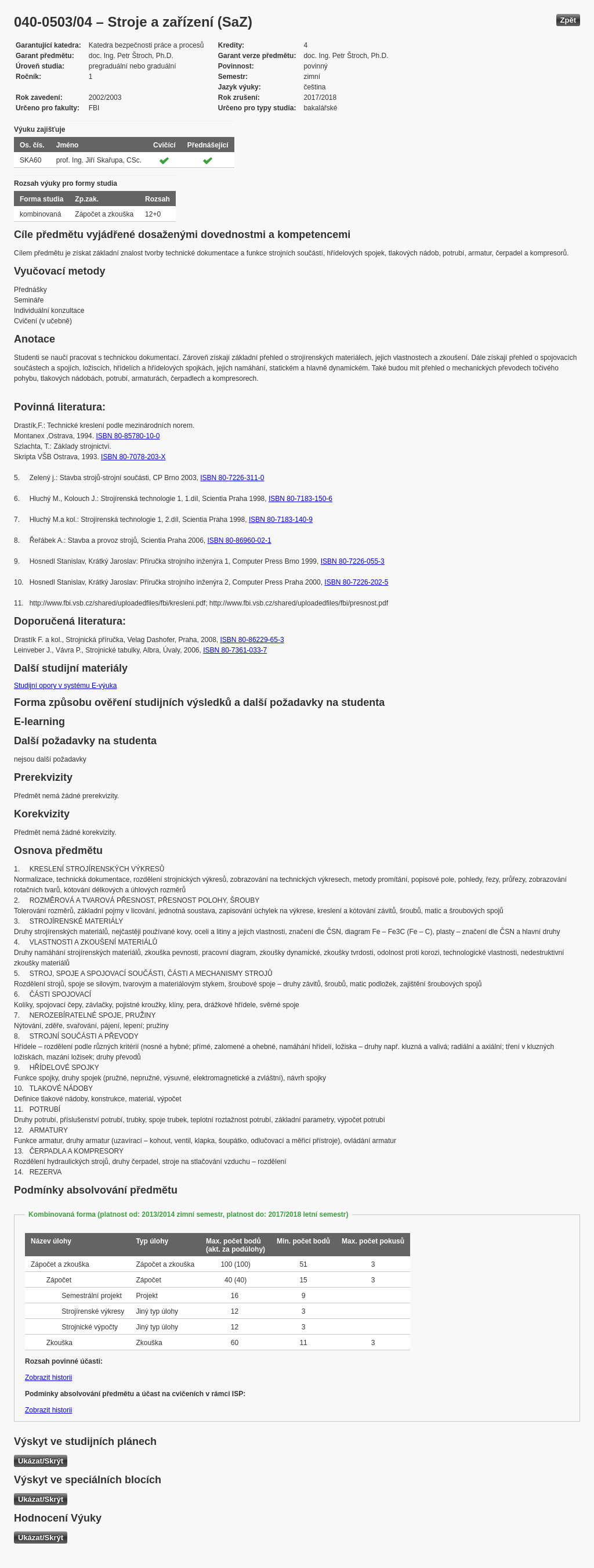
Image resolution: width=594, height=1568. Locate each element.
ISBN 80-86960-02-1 (239, 540)
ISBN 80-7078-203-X (133, 457)
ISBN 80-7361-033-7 (235, 650)
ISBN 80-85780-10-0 (128, 436)
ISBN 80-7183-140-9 (281, 520)
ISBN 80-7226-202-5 (356, 582)
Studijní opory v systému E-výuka (65, 686)
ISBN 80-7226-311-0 (232, 478)
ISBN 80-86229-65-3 (252, 640)
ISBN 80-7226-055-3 (353, 561)
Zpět (568, 20)
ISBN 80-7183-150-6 (300, 499)
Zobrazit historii (48, 1378)
